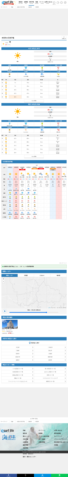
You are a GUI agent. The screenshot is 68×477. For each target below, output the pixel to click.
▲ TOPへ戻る (34, 418)
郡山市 (50, 350)
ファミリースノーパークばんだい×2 (17, 381)
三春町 (17, 350)
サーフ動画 (42, 439)
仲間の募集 (42, 442)
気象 (36, 2)
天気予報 (31, 2)
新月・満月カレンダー (29, 457)
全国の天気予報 (21, 421)
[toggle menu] (65, 2)
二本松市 (50, 347)
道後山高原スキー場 (17, 375)
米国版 (56, 445)
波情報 (26, 2)
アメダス (25, 451)
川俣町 (50, 353)
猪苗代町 (50, 357)
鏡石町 (50, 360)
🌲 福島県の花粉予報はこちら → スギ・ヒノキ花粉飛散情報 (18, 266)
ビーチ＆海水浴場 (44, 436)
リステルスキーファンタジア (50, 378)
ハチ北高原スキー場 (17, 368)
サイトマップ (58, 436)
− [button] (3, 281)
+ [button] (3, 279)
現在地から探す (35, 343)
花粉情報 (25, 448)
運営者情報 (57, 433)
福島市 (17, 360)
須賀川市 (17, 357)
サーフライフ (4, 421)
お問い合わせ (47, 2)
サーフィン (42, 2)
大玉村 (17, 347)
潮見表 (20, 2)
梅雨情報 (25, 445)
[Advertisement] (34, 22)
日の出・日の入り (28, 454)
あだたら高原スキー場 (50, 371)
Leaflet (49, 307)
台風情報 (25, 442)
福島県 (30, 421)
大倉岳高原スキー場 (17, 371)
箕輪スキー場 (17, 378)
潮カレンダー (27, 436)
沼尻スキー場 (50, 375)
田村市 (17, 353)
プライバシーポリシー (60, 439)
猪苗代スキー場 (50, 381)
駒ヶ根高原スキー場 (50, 368)
